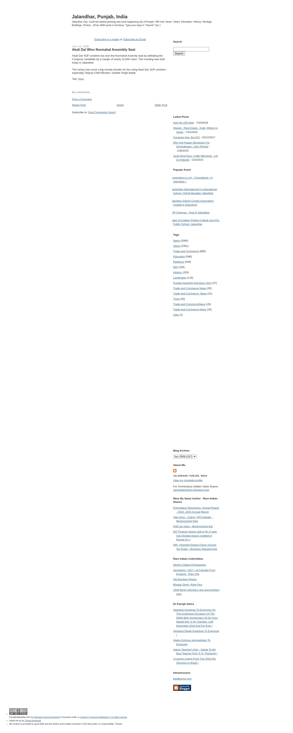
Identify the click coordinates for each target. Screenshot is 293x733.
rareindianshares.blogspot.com (191, 489)
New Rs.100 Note (183, 122)
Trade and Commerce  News (190, 293)
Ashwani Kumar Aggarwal (47, 717)
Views (176, 245)
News (81, 79)
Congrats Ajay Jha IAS (186, 137)
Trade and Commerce (186, 251)
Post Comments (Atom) (102, 112)
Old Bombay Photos (185, 579)
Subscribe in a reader (106, 39)
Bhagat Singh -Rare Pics (187, 584)
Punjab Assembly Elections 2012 (192, 283)
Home (120, 105)
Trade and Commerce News (189, 304)
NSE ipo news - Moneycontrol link (193, 526)
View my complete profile (187, 480)
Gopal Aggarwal (33, 720)
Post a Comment (82, 99)
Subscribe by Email (134, 39)
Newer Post (79, 105)
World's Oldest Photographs (189, 564)
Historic (177, 272)
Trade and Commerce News (189, 288)
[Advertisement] (119, 122)
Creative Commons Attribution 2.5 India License (103, 717)
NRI (175, 267)
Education (179, 256)
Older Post (161, 105)
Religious (178, 261)
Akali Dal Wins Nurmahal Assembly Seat (103, 49)
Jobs (176, 314)
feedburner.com (182, 678)
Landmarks (179, 277)
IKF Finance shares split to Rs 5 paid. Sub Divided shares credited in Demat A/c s (195, 535)
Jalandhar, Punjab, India (100, 16)
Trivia (176, 298)
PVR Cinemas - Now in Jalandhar (190, 212)
